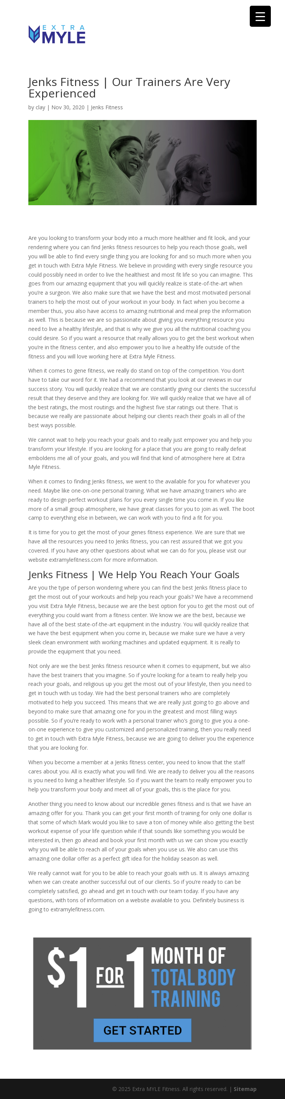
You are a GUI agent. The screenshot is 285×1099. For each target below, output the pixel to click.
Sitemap (245, 1089)
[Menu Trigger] (260, 16)
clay (40, 107)
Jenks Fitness (107, 107)
